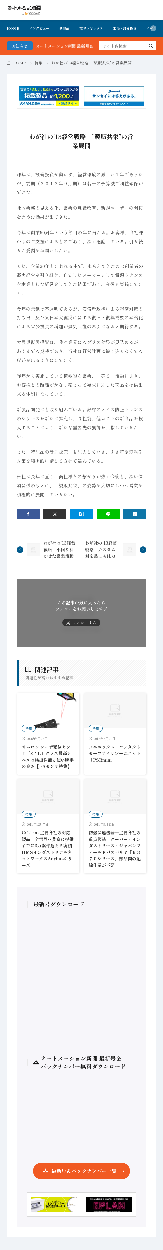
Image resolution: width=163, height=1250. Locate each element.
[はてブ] (81, 514)
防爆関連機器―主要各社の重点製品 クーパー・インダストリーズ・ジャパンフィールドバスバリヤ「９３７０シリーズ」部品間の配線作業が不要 (115, 848)
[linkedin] (135, 514)
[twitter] (54, 514)
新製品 (64, 28)
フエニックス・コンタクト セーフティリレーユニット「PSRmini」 (115, 753)
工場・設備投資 (124, 28)
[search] (151, 46)
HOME (13, 28)
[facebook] (28, 514)
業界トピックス (91, 28)
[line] (108, 514)
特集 (39, 62)
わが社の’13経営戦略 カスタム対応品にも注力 (101, 549)
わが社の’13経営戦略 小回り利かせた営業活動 (59, 549)
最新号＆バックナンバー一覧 (84, 1170)
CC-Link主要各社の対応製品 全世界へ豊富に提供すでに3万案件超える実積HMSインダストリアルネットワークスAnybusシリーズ (48, 848)
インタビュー (39, 28)
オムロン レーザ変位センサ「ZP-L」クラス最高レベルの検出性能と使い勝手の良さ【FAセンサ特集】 (48, 757)
